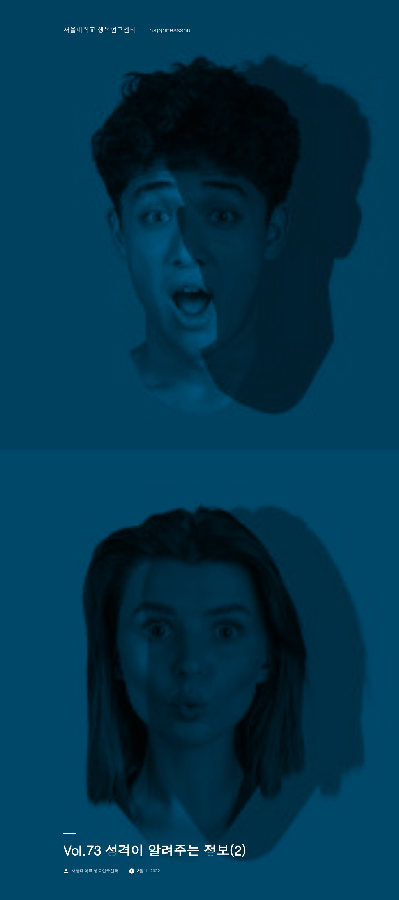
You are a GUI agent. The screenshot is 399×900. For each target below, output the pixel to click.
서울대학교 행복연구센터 (99, 29)
